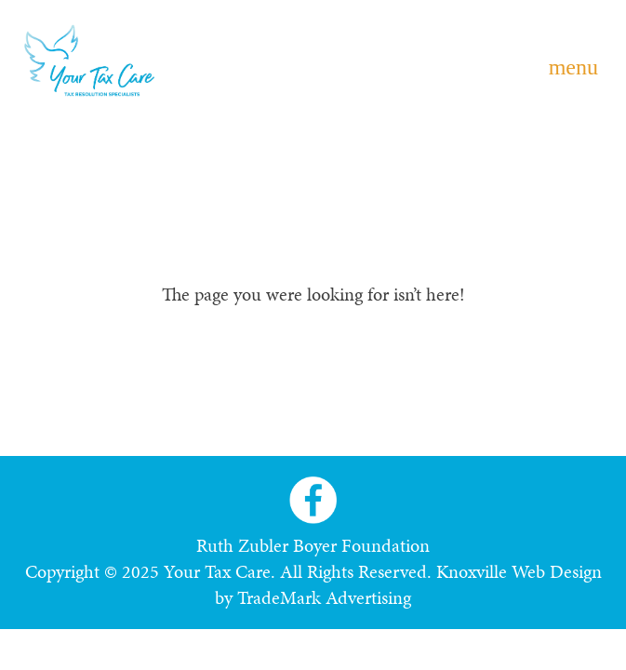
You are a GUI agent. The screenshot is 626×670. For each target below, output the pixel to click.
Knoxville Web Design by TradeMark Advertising (408, 584)
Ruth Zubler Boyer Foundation (313, 545)
